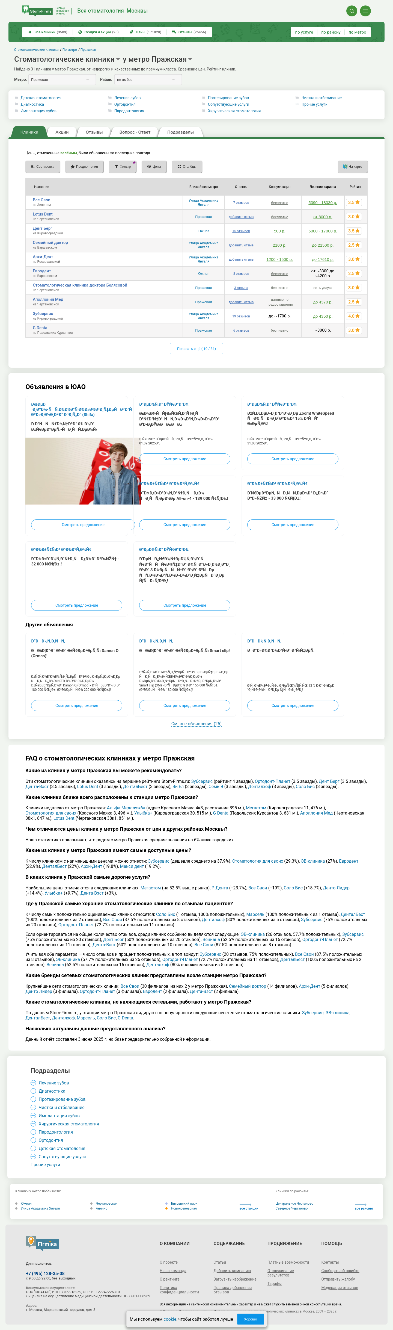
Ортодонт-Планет (272, 781)
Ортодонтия (125, 104)
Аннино (98, 1208)
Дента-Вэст (37, 786)
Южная (203, 231)
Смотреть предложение (83, 525)
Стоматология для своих (50, 813)
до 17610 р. (323, 259)
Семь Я (216, 786)
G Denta (40, 327)
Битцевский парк (181, 1203)
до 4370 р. (322, 302)
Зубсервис (43, 313)
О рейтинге (170, 1279)
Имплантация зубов (38, 111)
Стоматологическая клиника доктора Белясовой (80, 285)
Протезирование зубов (228, 98)
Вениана (211, 939)
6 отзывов (241, 330)
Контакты (330, 1262)
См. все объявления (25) (196, 723)
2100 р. (280, 245)
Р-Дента (220, 887)
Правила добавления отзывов (233, 1289)
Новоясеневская (180, 1208)
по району (330, 32)
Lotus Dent (43, 214)
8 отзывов (241, 274)
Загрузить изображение (235, 1279)
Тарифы (274, 1283)
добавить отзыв (241, 217)
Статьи (220, 1262)
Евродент (42, 271)
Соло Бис (305, 786)
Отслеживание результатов (280, 1273)
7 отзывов (241, 203)
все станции (249, 1207)
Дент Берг (42, 228)
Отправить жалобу (338, 1279)
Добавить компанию (232, 1271)
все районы (364, 1207)
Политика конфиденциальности (179, 1289)
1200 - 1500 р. (279, 259)
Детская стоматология (41, 98)
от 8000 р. (322, 216)
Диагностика (32, 104)
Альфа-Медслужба (126, 807)
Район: (106, 79)
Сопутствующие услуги (228, 104)
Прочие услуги (314, 104)
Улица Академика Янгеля (203, 202)
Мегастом (256, 807)
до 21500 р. (323, 245)
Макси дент (132, 866)
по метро (357, 32)
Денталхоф (259, 786)
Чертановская (104, 1203)
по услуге (304, 32)
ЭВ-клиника (313, 861)
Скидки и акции (98, 32)
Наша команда (173, 1271)
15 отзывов (241, 231)
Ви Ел (178, 786)
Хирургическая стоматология (234, 111)
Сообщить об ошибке (340, 1271)
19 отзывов (241, 316)
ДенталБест (135, 786)
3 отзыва (241, 288)
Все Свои (41, 199)
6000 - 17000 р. (322, 231)
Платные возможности (288, 1262)
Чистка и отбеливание (322, 98)
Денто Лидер (336, 887)
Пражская (203, 217)
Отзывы (189, 32)
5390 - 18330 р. (322, 202)
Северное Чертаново (292, 1208)
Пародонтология (129, 111)
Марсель (255, 914)
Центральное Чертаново (294, 1203)
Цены (145, 32)
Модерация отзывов (339, 1287)
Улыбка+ (143, 813)
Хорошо (250, 1319)
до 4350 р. (322, 316)
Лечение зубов (127, 98)
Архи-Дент (43, 256)
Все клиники (47, 32)
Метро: (20, 79)
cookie (169, 1319)
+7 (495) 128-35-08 (45, 1273)
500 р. (279, 231)
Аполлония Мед (48, 299)
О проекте (169, 1262)
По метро (69, 50)
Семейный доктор (50, 242)
